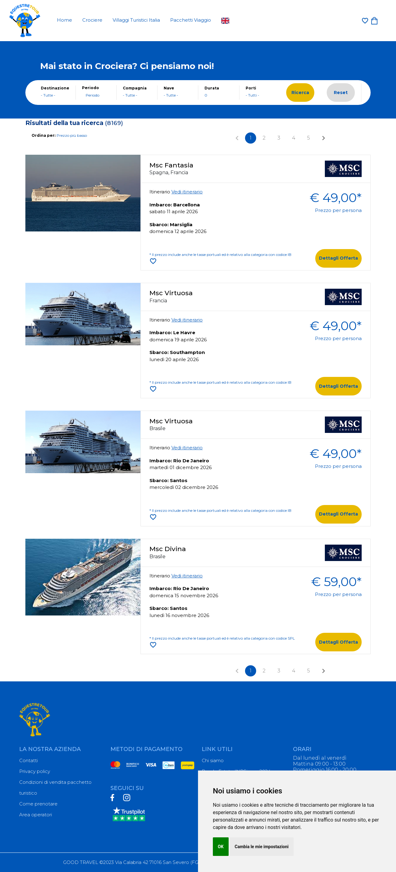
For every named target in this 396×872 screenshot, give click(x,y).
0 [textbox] (205, 95)
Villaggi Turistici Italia (136, 20)
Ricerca (300, 92)
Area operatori (35, 815)
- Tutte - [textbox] (48, 95)
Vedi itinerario (187, 192)
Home (64, 20)
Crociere (92, 20)
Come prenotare (38, 804)
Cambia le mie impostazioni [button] (262, 846)
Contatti (28, 760)
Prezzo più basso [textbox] (72, 135)
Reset (341, 92)
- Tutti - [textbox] (252, 95)
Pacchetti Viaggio (190, 20)
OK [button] (221, 846)
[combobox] (55, 95)
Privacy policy (34, 771)
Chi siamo (213, 760)
